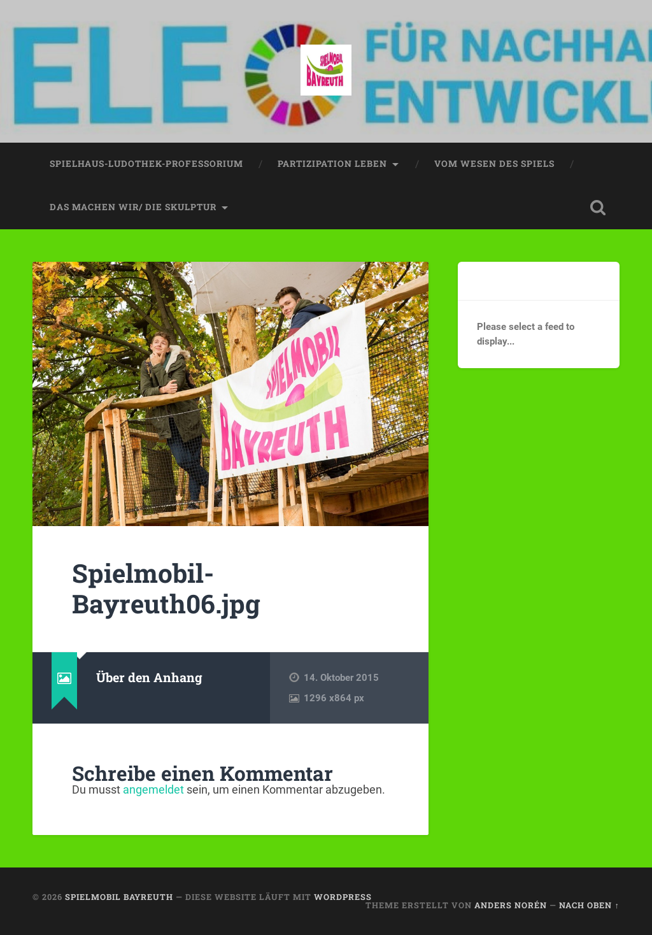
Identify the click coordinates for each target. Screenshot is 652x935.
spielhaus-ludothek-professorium (146, 163)
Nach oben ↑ (589, 905)
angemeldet (153, 789)
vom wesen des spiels (494, 163)
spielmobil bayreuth (119, 897)
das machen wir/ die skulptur (133, 207)
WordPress (343, 897)
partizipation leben (332, 163)
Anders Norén (510, 905)
